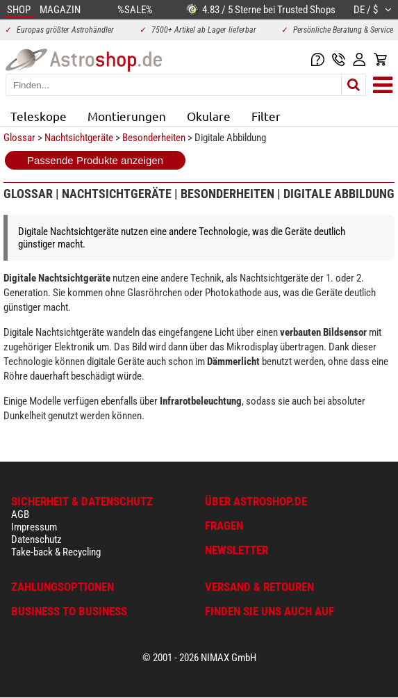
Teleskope (38, 115)
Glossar (19, 137)
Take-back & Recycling (56, 552)
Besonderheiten (153, 137)
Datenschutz (36, 539)
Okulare (209, 115)
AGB (20, 514)
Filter (266, 115)
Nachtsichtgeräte (78, 137)
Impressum (34, 527)
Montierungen (127, 115)
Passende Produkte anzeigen (95, 160)
